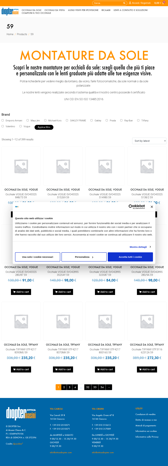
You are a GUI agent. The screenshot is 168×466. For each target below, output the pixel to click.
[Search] (124, 3)
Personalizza (84, 257)
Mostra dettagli (138, 246)
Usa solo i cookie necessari (37, 257)
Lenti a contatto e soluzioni (131, 10)
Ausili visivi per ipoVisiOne (83, 10)
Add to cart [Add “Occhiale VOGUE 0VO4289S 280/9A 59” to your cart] (148, 291)
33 (95, 387)
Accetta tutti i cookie (130, 257)
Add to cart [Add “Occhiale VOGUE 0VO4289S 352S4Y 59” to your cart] (64, 291)
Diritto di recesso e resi (146, 419)
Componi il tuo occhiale (36, 13)
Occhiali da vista (55, 10)
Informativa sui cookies (146, 431)
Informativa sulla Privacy (147, 436)
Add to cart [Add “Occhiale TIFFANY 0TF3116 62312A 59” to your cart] (148, 369)
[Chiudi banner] (152, 207)
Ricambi (106, 10)
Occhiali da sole (31, 10)
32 (87, 387)
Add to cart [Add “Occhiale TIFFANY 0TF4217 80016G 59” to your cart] (106, 369)
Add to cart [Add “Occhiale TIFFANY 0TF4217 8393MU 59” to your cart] (22, 369)
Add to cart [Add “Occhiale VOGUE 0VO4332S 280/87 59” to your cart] (22, 291)
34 (102, 387)
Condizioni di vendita (145, 414)
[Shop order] (149, 141)
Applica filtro (44, 127)
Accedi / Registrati (141, 3)
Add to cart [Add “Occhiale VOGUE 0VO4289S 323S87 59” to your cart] (106, 291)
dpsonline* (18, 443)
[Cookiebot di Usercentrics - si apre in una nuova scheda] (131, 206)
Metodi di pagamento (146, 425)
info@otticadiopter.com (61, 452)
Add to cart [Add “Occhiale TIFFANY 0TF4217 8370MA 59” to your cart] (64, 369)
